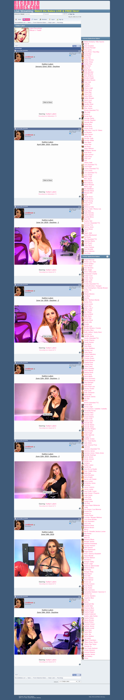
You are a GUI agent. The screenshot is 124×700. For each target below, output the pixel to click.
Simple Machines (32, 697)
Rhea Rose (88, 574)
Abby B (86, 44)
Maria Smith (88, 181)
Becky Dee (87, 306)
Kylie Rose (87, 152)
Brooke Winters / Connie (92, 328)
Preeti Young (88, 201)
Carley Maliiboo (89, 348)
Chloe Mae (87, 92)
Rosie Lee (87, 582)
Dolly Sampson (89, 392)
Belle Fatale (88, 310)
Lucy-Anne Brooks (90, 519)
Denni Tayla (88, 106)
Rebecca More (89, 568)
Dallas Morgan (89, 98)
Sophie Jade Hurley (91, 616)
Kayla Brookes (89, 475)
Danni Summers (89, 378)
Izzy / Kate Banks (90, 441)
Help (90, 696)
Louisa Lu (87, 513)
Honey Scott (88, 128)
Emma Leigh (88, 407)
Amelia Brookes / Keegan (92, 286)
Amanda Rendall (89, 48)
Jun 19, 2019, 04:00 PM (22, 596)
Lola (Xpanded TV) (90, 164)
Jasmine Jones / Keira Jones (94, 453)
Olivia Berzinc (88, 199)
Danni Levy (88, 100)
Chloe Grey (88, 90)
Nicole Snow (88, 197)
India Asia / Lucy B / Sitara (93, 130)
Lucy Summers (89, 521)
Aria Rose (87, 56)
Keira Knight (88, 477)
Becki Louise (88, 304)
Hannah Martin (89, 425)
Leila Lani (87, 158)
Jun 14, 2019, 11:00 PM (22, 518)
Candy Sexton (89, 342)
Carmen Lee (88, 350)
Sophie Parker (89, 618)
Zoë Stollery (88, 656)
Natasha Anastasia (90, 543)
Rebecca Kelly (89, 207)
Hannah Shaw (89, 427)
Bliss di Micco (88, 76)
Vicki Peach (88, 243)
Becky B (87, 68)
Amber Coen (88, 276)
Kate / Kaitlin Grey (90, 471)
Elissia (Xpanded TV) (91, 110)
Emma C (87, 114)
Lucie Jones (88, 170)
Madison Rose (89, 525)
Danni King (88, 374)
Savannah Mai (89, 604)
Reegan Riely (88, 572)
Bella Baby (87, 70)
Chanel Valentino (90, 354)
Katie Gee (87, 473)
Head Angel (88, 433)
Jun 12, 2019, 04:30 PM (22, 440)
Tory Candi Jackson (90, 648)
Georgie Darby (89, 118)
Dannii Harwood (89, 380)
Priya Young (88, 203)
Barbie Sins (88, 302)
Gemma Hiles (88, 413)
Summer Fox (88, 225)
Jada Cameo (88, 134)
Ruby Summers (89, 590)
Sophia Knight (89, 612)
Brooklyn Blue (89, 330)
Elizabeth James (89, 396)
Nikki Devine (88, 547)
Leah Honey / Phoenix (91, 493)
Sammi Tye (88, 594)
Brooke (86, 324)
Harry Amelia (88, 431)
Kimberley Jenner (90, 150)
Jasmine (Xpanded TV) (92, 449)
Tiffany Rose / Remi (90, 642)
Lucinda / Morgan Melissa (93, 517)
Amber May (88, 282)
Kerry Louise (88, 481)
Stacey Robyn (89, 622)
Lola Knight (88, 166)
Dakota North (88, 372)
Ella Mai (87, 399)
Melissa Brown (89, 527)
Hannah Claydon (90, 120)
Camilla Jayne (89, 336)
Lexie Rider (88, 499)
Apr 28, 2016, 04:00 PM (22, 128)
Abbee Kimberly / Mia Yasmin (94, 42)
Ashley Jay (87, 290)
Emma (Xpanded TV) (91, 402)
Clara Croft (87, 94)
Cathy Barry (88, 352)
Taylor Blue (88, 632)
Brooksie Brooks (89, 80)
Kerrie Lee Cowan (90, 479)
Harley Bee (88, 124)
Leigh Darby (88, 495)
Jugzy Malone (89, 148)
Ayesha (86, 298)
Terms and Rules (96, 696)
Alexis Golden (89, 264)
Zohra (86, 658)
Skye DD (87, 219)
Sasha (86, 602)
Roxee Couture (89, 584)
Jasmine (87, 447)
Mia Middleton (89, 189)
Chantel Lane (88, 356)
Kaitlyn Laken (20, 25)
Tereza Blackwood (90, 235)
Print (16, 45)
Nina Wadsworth (89, 549)
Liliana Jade (88, 162)
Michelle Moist (89, 191)
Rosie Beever (88, 580)
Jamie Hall (87, 136)
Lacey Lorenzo (89, 487)
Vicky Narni (88, 245)
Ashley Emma (89, 60)
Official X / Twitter (35, 30)
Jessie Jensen (89, 459)
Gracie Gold (88, 419)
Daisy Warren (88, 370)
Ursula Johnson (89, 650)
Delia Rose (88, 384)
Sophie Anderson (90, 614)
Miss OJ (87, 537)
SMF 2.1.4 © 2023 (23, 697)
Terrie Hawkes (89, 636)
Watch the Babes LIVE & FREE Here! (56, 11)
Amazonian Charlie (90, 274)
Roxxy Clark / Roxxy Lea (92, 209)
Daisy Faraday (89, 368)
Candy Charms (89, 340)
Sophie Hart (88, 221)
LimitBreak (29, 57)
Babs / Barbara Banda (91, 300)
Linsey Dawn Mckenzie (92, 505)
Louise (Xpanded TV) (91, 168)
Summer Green (89, 624)
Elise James (88, 108)
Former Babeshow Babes (91, 256)
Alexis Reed (88, 266)
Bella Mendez (88, 72)
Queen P (87, 205)
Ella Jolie (87, 112)
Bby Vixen (87, 66)
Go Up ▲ (103, 696)
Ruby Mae (87, 211)
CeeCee (87, 84)
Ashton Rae (88, 64)
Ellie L (86, 400)
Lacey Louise (88, 489)
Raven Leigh (88, 564)
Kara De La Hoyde (90, 469)
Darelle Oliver (88, 104)
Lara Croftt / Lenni (90, 491)
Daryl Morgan (88, 382)
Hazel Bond (88, 126)
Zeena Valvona (89, 251)
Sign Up (71, 14)
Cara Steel (87, 346)
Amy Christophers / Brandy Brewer (96, 288)
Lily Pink (87, 503)
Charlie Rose (88, 362)
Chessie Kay (88, 364)
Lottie (86, 507)
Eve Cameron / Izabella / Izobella (95, 409)
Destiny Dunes (89, 388)
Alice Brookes (88, 268)
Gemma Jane (88, 415)
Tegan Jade (88, 233)
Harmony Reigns (90, 429)
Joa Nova (87, 146)
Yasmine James (89, 654)
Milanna (86, 535)
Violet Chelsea (89, 247)
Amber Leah (88, 280)
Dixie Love (87, 390)
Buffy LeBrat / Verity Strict (93, 332)
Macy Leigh (88, 176)
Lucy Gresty (88, 175)
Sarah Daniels (89, 215)
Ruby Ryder (88, 588)
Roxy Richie (88, 586)
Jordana (87, 463)
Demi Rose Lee (89, 386)
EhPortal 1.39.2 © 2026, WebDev (26, 696)
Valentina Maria (89, 241)
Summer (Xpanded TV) (92, 223)
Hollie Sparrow (89, 435)
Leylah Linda (88, 501)
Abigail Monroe (89, 260)
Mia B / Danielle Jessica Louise (94, 531)
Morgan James (89, 541)
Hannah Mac (88, 122)
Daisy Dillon (88, 96)
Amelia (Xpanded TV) (91, 284)
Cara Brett (87, 344)
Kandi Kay (87, 467)
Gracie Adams (89, 417)
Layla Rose (88, 156)
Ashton (86, 292)
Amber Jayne (88, 278)
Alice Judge (88, 270)
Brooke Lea (88, 326)
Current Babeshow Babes (91, 38)
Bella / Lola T (88, 308)
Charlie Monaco (89, 360)
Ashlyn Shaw (88, 62)
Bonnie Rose (88, 320)
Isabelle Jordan (89, 439)
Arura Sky (87, 58)
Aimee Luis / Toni (90, 262)
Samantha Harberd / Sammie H (95, 592)
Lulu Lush (87, 523)
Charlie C (87, 86)
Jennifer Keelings (90, 455)
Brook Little (88, 322)
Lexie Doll (87, 497)
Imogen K (87, 437)
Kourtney (87, 485)
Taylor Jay (87, 634)
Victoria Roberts (89, 652)
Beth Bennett (88, 74)
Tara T (86, 231)
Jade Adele (88, 443)
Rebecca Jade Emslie (91, 566)
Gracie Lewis (88, 421)
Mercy (86, 529)
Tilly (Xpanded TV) (90, 239)
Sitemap (39, 697)
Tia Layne (87, 638)
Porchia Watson (89, 557)
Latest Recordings (35, 28)
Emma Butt (88, 405)
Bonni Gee (87, 318)
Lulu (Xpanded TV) (90, 172)
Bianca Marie (88, 314)
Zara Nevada (88, 249)
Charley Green (89, 358)
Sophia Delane (89, 610)
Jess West (87, 142)
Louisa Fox (88, 511)
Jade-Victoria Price (90, 445)
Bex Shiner (88, 312)
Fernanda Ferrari (90, 411)
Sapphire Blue (89, 598)
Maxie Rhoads (89, 185)
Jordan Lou (88, 461)
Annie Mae (87, 54)
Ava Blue (87, 296)
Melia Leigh (88, 187)
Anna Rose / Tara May (91, 52)
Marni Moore (88, 183)
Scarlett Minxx (89, 217)
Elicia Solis (87, 394)
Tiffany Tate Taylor (90, 644)
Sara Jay (87, 600)
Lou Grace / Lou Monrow (92, 509)
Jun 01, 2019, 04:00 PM (22, 206)
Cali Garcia (88, 334)
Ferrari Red (88, 116)
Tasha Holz (88, 630)
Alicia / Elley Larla (90, 272)
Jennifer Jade (88, 138)
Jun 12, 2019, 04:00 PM (22, 362)
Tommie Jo (87, 646)
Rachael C (87, 560)
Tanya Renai (88, 229)
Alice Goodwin (89, 46)
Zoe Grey (87, 253)
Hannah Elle (88, 423)
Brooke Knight (89, 78)
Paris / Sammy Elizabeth (92, 553)
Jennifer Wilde (89, 140)
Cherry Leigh (88, 88)
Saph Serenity (89, 213)
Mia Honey (87, 533)
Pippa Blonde (88, 556)
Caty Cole (87, 82)
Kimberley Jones (89, 483)
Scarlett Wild (88, 606)
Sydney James (89, 626)
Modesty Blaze (89, 539)
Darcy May (87, 102)
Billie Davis (88, 316)
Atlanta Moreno (89, 294)
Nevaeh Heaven (89, 545)
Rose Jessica (88, 578)
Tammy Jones (89, 227)
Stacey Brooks (89, 620)
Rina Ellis (87, 576)
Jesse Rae (87, 144)
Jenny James (88, 457)
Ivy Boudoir (88, 132)
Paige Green (88, 551)
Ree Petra (87, 570)
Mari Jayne (88, 179)
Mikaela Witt (88, 193)
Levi (85, 160)
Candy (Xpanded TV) (91, 338)
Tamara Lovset (89, 628)
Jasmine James (89, 451)
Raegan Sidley (89, 562)
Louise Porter (88, 515)
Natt (85, 195)
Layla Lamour (88, 154)
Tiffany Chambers (90, 640)
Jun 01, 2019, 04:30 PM (22, 284)
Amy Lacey (88, 50)
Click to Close (47, 102)
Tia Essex (87, 237)
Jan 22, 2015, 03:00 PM (22, 50)
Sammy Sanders (89, 596)
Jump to (56, 682)
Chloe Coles (88, 366)
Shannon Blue (89, 608)
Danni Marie (88, 376)
